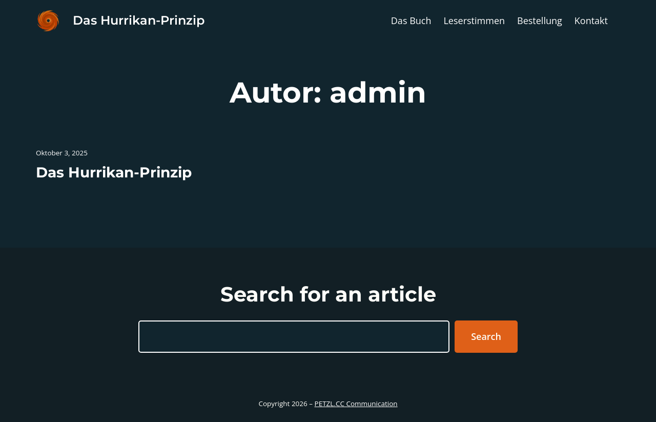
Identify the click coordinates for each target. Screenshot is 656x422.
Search (486, 336)
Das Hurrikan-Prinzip (138, 20)
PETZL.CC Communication (356, 403)
